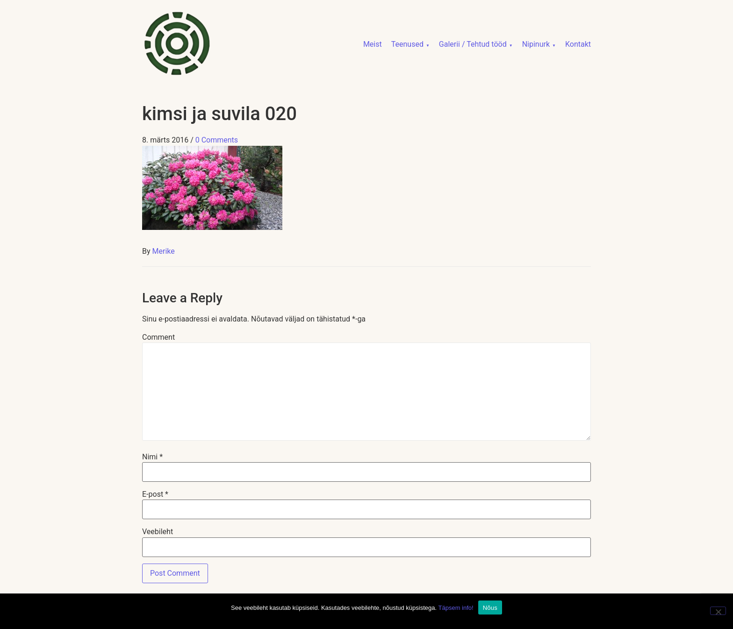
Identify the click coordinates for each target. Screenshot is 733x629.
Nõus (490, 607)
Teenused (407, 44)
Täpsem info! (456, 607)
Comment (158, 337)
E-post (155, 494)
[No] (718, 611)
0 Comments (216, 140)
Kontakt (578, 44)
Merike (163, 251)
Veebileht (157, 532)
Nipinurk (536, 44)
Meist (372, 44)
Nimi (152, 457)
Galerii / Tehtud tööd (473, 44)
